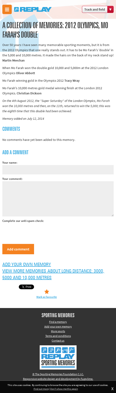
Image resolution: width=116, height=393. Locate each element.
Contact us (58, 340)
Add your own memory (26, 264)
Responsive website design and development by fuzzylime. (58, 379)
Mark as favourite (46, 297)
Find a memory (58, 322)
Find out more (41, 388)
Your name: (9, 163)
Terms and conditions (58, 336)
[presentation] (38, 232)
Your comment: (12, 179)
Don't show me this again (64, 388)
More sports (58, 331)
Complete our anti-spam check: (23, 221)
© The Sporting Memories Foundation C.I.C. (58, 374)
